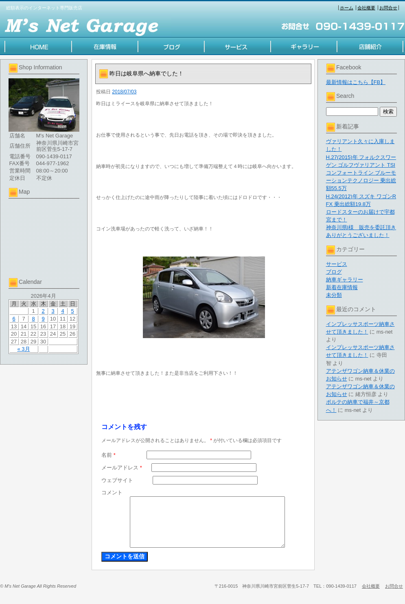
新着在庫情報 (342, 287)
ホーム (346, 7)
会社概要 (366, 7)
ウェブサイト (117, 480)
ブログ (334, 272)
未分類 (334, 295)
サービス (336, 264)
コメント (112, 492)
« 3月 (23, 349)
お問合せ (388, 7)
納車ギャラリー (344, 280)
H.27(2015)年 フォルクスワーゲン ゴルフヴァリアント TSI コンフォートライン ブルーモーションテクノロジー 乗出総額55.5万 (361, 173)
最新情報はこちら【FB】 (356, 82)
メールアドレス (121, 468)
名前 (108, 455)
